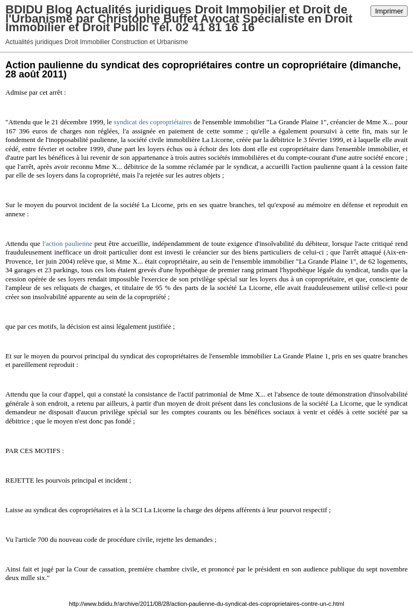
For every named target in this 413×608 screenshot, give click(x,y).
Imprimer (389, 11)
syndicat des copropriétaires (152, 122)
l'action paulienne (67, 243)
